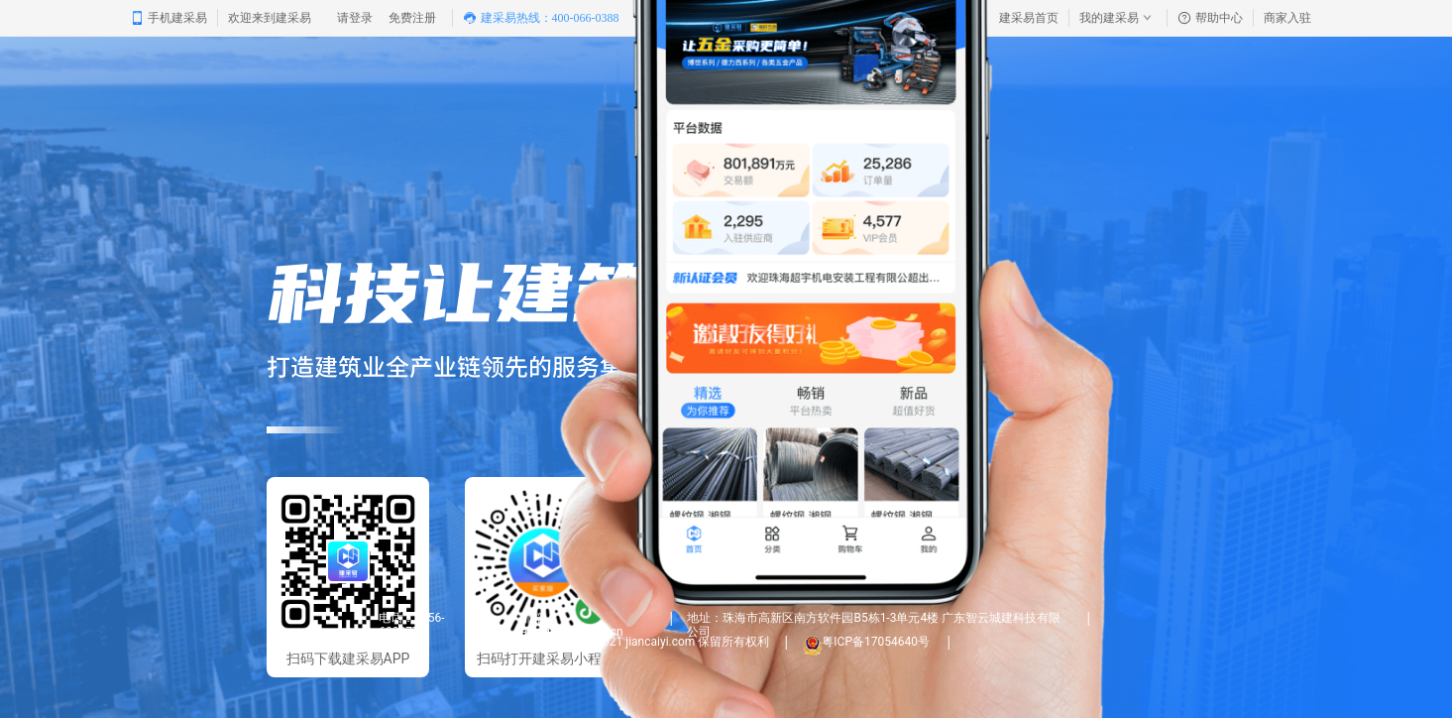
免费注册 (412, 18)
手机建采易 (168, 18)
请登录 (355, 18)
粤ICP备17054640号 (877, 642)
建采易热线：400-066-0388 (541, 18)
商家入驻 (1287, 18)
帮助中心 (1210, 18)
